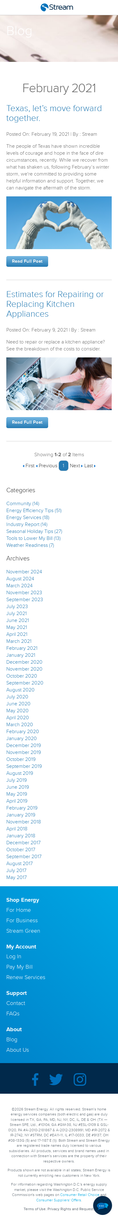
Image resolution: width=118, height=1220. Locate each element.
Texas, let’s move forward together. (54, 113)
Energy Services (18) (27, 517)
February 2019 (21, 808)
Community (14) (22, 503)
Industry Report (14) (27, 524)
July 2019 (16, 780)
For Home (18, 909)
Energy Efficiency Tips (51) (34, 510)
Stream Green (23, 930)
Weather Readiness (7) (30, 545)
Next (76, 466)
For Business (22, 920)
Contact (15, 1003)
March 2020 (19, 724)
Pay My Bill (19, 966)
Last (90, 466)
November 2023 (24, 592)
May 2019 (16, 794)
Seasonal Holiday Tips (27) (34, 531)
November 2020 (24, 669)
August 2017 (19, 863)
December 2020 (24, 662)
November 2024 (24, 572)
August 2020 (20, 690)
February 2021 (21, 648)
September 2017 (24, 856)
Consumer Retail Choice (79, 1195)
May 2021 (16, 627)
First (28, 466)
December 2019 (23, 745)
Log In (13, 956)
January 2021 (20, 655)
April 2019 (16, 801)
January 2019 (20, 815)
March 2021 (18, 641)
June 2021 (17, 620)
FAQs (13, 1013)
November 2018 (23, 822)
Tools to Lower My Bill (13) (33, 538)
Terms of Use (35, 1209)
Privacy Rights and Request (70, 1209)
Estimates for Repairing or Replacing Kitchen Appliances (55, 304)
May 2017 (16, 877)
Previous (46, 466)
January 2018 (20, 836)
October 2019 (21, 759)
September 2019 (24, 766)
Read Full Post (27, 261)
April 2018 (16, 829)
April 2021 (16, 634)
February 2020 (22, 731)
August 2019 (19, 773)
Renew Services (25, 977)
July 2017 (16, 870)
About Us (17, 1049)
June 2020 (18, 704)
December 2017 (23, 843)
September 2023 (24, 599)
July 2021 (16, 613)
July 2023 (17, 606)
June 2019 (17, 787)
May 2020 (17, 711)
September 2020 (24, 683)
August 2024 (20, 579)
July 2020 (17, 697)
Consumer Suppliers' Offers (58, 1200)
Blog (11, 1039)
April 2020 (17, 718)
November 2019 (23, 752)
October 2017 (20, 849)
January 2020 (21, 738)
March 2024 (19, 586)
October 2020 (21, 676)
